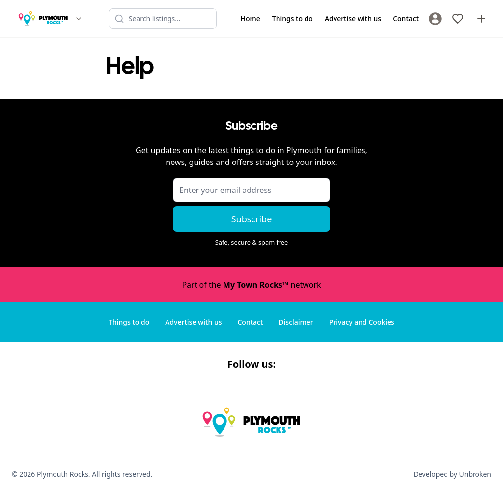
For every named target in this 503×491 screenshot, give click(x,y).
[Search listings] (163, 18)
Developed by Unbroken (452, 474)
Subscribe (251, 219)
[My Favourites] (458, 18)
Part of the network (251, 284)
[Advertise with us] (481, 18)
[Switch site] (78, 19)
